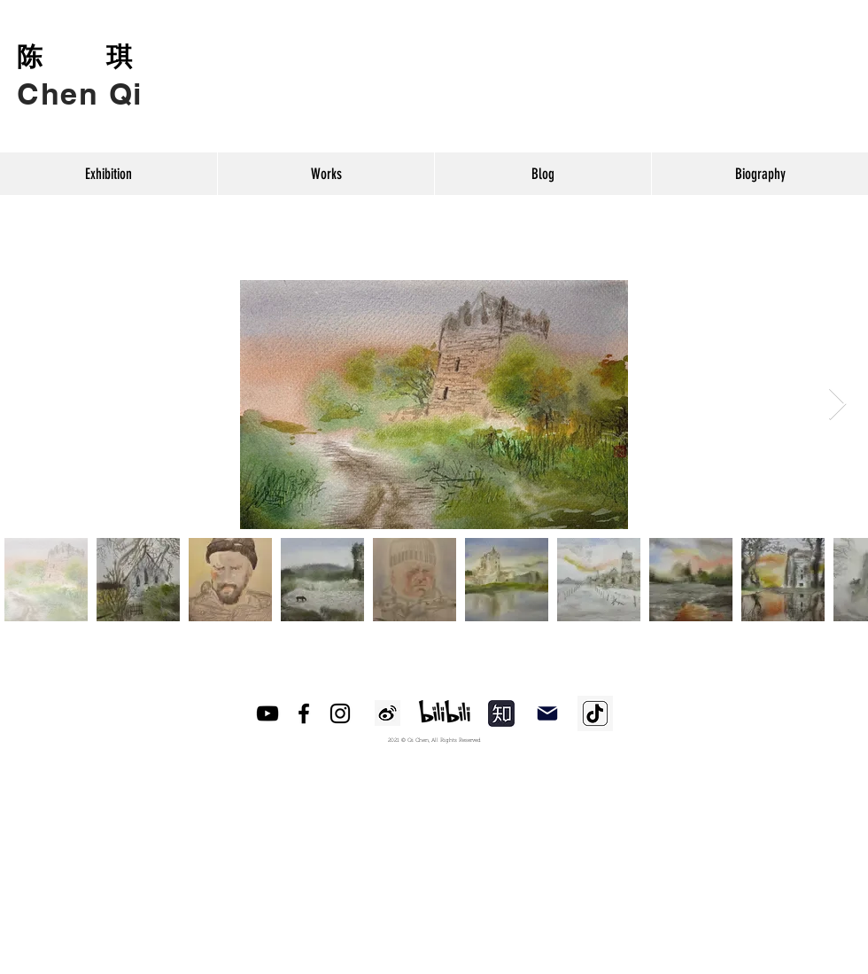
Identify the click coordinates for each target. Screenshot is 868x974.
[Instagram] (340, 713)
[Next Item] (837, 404)
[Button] (80, 77)
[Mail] (547, 713)
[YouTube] (267, 713)
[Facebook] (304, 713)
